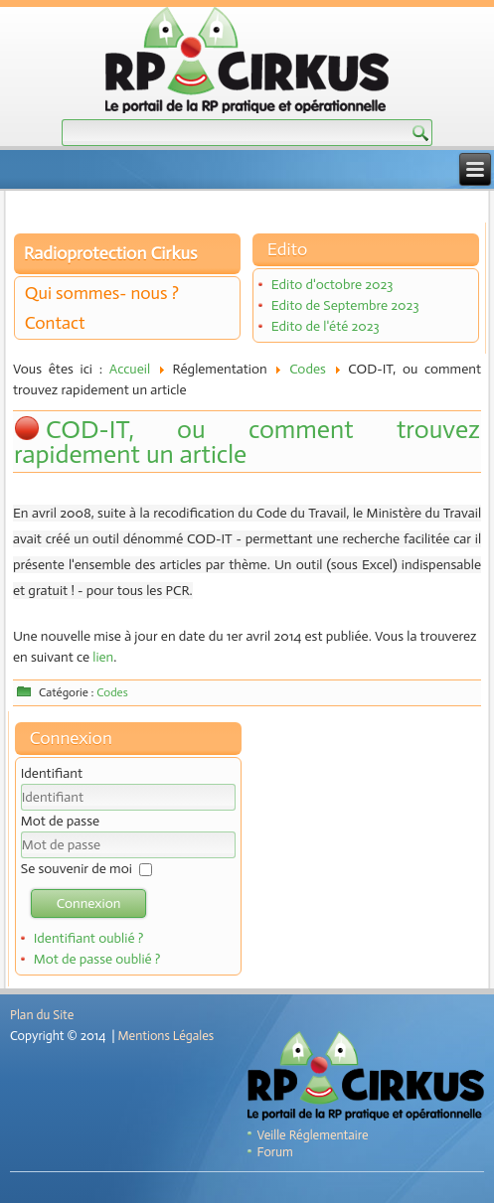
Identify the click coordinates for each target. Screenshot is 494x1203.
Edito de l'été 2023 (325, 326)
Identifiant (51, 773)
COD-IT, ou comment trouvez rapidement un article (247, 442)
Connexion (89, 903)
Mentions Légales (165, 1035)
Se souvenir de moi (76, 868)
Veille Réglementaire (313, 1135)
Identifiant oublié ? (89, 938)
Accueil (129, 369)
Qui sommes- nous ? (102, 293)
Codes (307, 369)
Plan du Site (42, 1014)
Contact (55, 323)
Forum (275, 1151)
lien (102, 657)
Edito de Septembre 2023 (345, 305)
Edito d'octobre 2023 (332, 284)
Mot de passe (60, 821)
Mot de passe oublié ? (97, 959)
